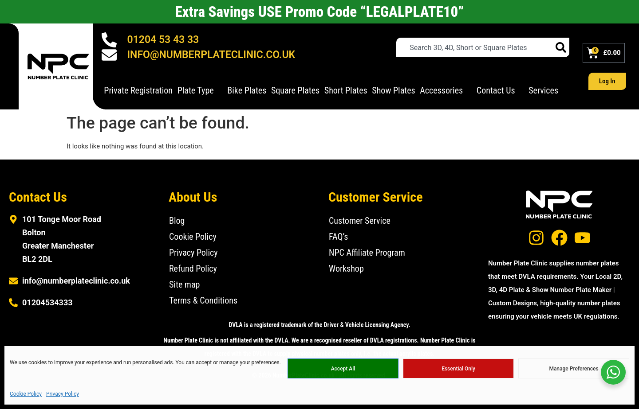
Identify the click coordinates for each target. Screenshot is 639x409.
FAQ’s (338, 236)
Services (548, 90)
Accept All (343, 369)
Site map (184, 284)
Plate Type (200, 90)
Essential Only (458, 369)
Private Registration (138, 90)
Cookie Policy (26, 394)
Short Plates (345, 90)
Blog (177, 220)
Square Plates (295, 90)
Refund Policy (193, 268)
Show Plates (393, 90)
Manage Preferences (573, 369)
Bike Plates (246, 90)
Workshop (346, 268)
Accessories (446, 90)
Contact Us (500, 90)
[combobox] (474, 47)
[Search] (560, 47)
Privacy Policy (62, 394)
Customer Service (359, 220)
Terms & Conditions (203, 300)
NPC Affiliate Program (367, 252)
